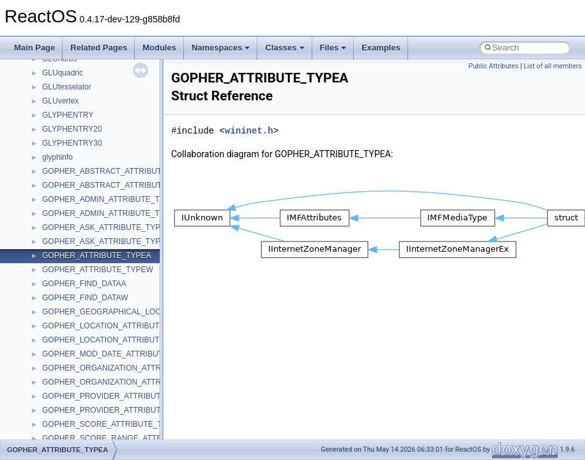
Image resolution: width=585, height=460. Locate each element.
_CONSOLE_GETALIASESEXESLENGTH (114, 417)
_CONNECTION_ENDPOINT (92, 79)
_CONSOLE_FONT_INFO (87, 346)
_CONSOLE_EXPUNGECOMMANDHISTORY (121, 304)
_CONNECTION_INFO (81, 93)
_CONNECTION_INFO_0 (85, 107)
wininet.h (249, 131)
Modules (159, 47)
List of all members (553, 66)
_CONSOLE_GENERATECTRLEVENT (109, 389)
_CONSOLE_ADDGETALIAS (91, 164)
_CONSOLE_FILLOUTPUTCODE (99, 318)
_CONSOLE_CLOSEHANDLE (93, 248)
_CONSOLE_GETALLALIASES (95, 431)
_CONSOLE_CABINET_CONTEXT (102, 220)
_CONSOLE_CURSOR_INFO (93, 276)
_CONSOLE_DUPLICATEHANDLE (102, 290)
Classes (284, 47)
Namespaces (221, 47)
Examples (380, 47)
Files (333, 47)
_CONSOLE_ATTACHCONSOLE (98, 206)
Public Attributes (493, 66)
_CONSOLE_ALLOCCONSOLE (96, 178)
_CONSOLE (63, 150)
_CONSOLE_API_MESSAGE (92, 192)
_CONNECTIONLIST (78, 136)
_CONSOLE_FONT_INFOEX (92, 360)
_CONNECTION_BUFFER (87, 65)
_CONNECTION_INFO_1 (85, 122)
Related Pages (98, 47)
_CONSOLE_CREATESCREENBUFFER (111, 262)
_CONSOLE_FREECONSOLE (94, 375)
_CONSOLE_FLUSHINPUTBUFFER (104, 332)
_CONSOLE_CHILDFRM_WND (96, 234)
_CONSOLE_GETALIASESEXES (99, 403)
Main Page (34, 47)
